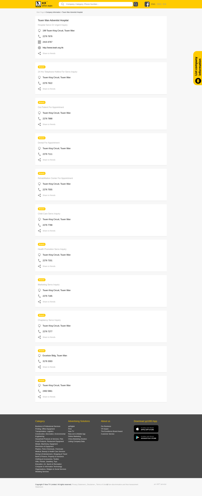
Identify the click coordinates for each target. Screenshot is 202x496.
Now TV (71, 431)
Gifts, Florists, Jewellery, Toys (46, 461)
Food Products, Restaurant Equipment (49, 441)
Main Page (40, 12)
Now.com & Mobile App (76, 434)
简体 (164, 4)
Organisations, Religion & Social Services (50, 469)
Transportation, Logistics (44, 431)
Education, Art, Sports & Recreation (48, 464)
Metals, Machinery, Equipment (46, 444)
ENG (153, 4)
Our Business (106, 426)
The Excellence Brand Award (112, 431)
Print (70, 429)
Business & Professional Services (47, 426)
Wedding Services (42, 472)
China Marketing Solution (77, 439)
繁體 (159, 4)
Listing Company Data (76, 441)
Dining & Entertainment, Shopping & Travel (51, 454)
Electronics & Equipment (44, 446)
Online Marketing (74, 436)
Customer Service (107, 434)
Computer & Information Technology (48, 466)
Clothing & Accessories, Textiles (47, 459)
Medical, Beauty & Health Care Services (50, 451)
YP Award (104, 429)
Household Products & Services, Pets (49, 439)
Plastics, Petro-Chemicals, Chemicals (49, 449)
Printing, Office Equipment (45, 429)
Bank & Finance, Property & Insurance (49, 456)
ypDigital (71, 426)
